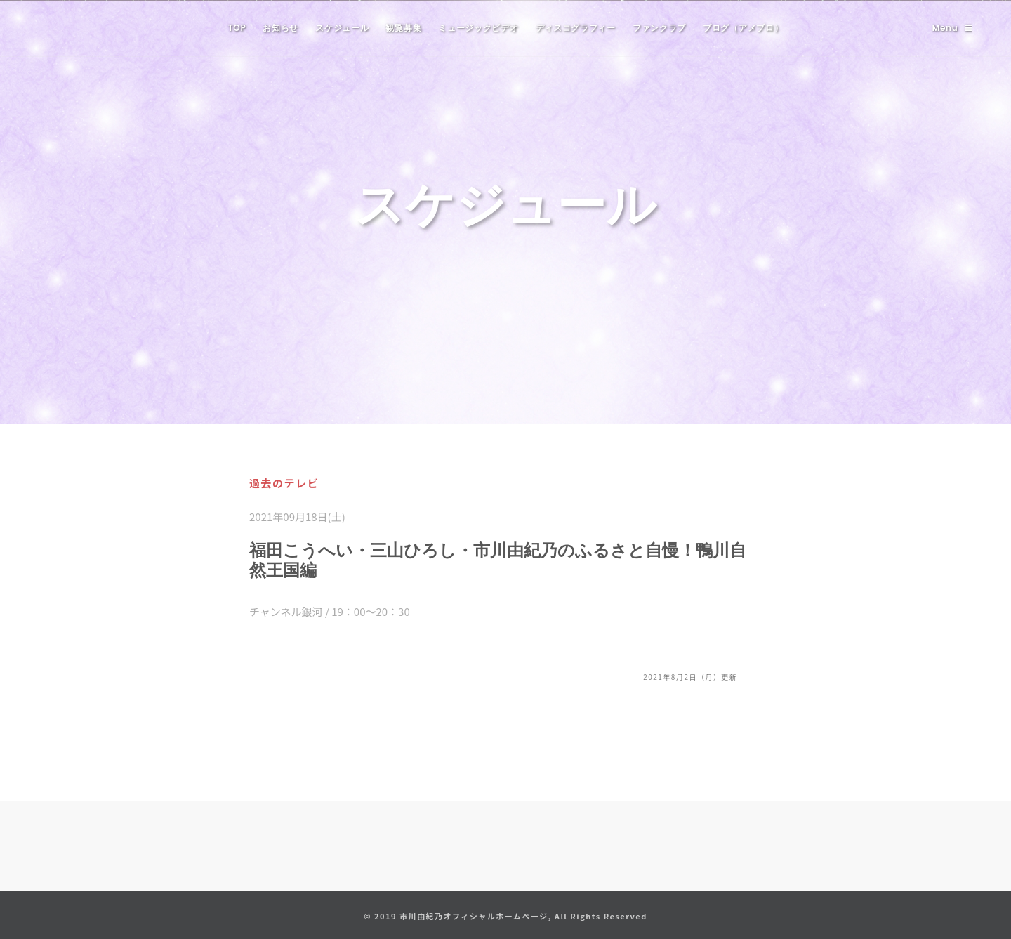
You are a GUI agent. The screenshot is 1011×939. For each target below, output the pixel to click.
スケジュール (342, 28)
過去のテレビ (284, 482)
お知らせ (280, 28)
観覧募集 (403, 28)
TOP (237, 28)
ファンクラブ (659, 28)
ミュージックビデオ (478, 28)
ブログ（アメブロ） (743, 28)
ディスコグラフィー (576, 28)
